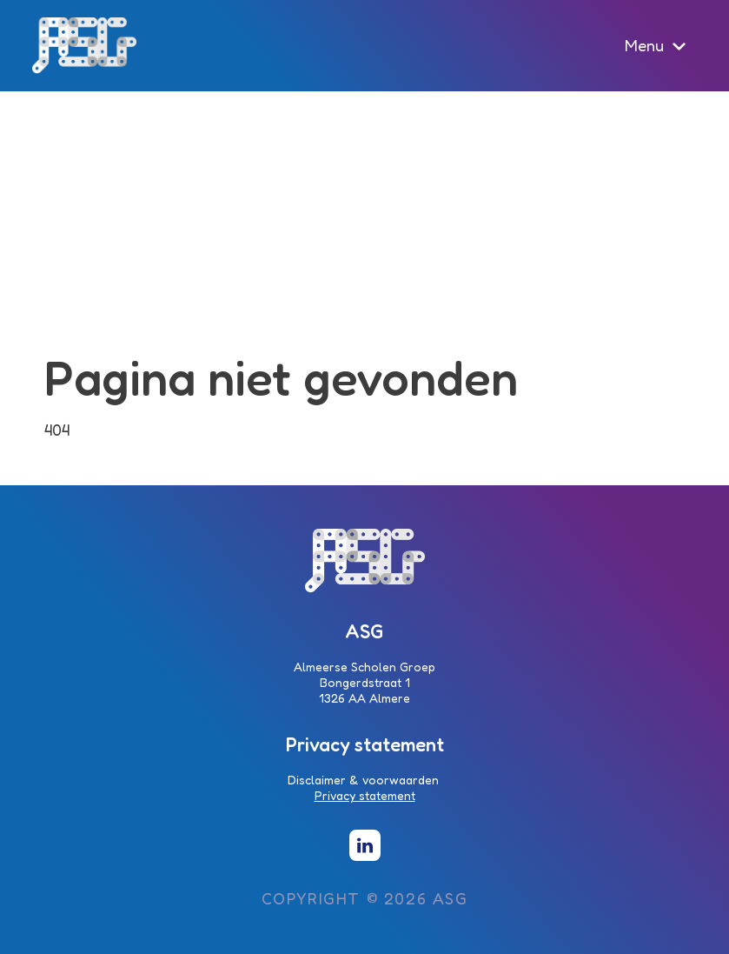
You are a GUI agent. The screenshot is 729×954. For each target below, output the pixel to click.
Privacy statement (365, 795)
